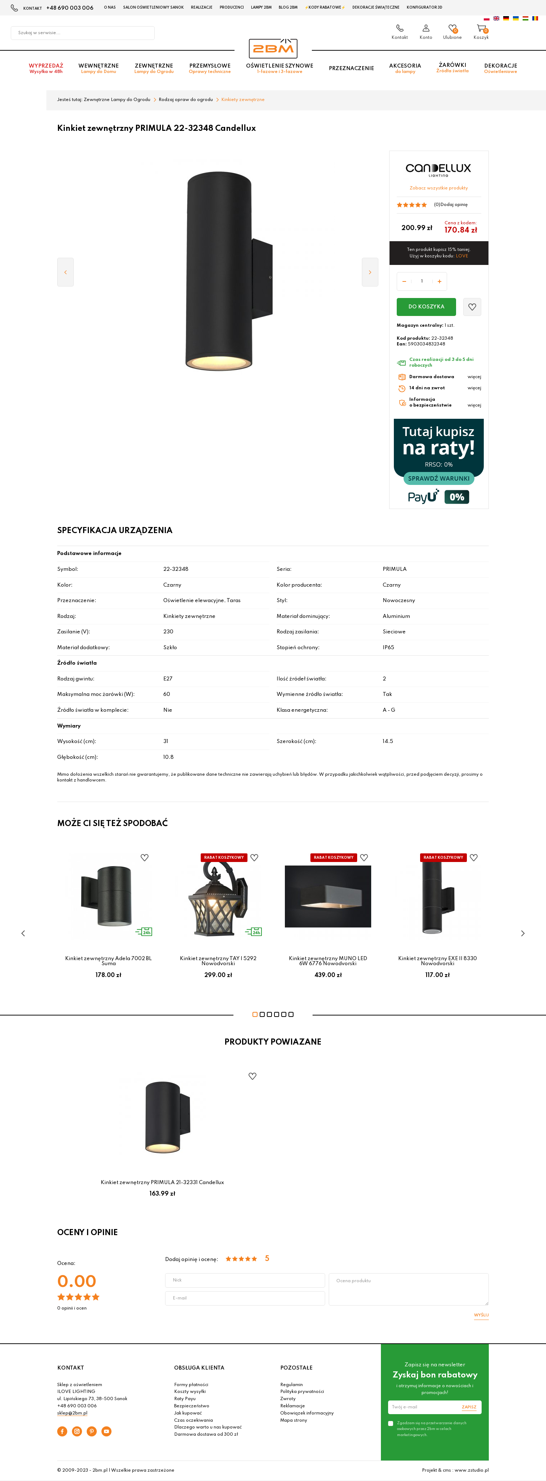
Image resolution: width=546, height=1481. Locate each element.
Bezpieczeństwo (191, 1406)
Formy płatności (191, 1385)
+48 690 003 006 (70, 8)
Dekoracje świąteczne (376, 7)
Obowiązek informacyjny (307, 1413)
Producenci (232, 7)
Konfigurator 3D (424, 7)
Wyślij (481, 1315)
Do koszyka (426, 307)
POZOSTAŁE (296, 1368)
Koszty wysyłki (190, 1392)
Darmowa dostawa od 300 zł (206, 1434)
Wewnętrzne (98, 69)
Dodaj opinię (454, 205)
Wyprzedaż (46, 69)
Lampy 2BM (261, 7)
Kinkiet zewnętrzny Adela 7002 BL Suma (108, 961)
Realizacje (202, 7)
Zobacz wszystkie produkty (439, 188)
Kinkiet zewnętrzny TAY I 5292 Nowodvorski (218, 961)
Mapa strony (293, 1420)
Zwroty (288, 1399)
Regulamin (291, 1385)
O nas (110, 7)
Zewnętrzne (154, 69)
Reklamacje (292, 1406)
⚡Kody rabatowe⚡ (325, 7)
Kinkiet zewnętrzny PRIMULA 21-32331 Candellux (162, 1182)
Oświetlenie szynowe (279, 69)
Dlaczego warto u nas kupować (208, 1427)
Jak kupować (188, 1413)
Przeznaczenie (351, 68)
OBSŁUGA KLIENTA (199, 1368)
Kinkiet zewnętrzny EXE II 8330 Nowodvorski (437, 961)
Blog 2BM (288, 7)
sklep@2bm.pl (72, 1413)
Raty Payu (185, 1399)
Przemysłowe (210, 69)
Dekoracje (500, 69)
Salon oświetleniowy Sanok (153, 7)
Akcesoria (405, 69)
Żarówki (452, 68)
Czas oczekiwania (193, 1420)
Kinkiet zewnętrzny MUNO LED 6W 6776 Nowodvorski (328, 961)
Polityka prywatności (302, 1392)
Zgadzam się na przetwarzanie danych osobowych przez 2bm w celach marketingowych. (432, 1428)
